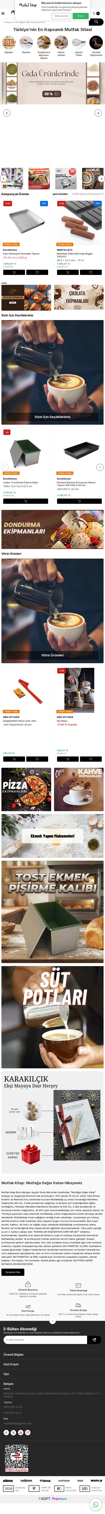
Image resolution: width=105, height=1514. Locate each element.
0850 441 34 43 (13, 1347)
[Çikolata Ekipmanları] (96, 46)
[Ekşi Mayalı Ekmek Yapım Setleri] (39, 119)
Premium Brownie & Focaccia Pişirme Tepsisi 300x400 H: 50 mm (76, 425)
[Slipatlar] (8, 44)
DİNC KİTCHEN (11, 658)
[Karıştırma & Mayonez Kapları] (43, 47)
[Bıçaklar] (26, 44)
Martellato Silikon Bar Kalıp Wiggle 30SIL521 (75, 196)
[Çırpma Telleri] (78, 46)
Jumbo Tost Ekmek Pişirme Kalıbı (20, 423)
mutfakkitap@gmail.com (17, 1364)
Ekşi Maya (62, 661)
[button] (6, 83)
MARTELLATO (64, 190)
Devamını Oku (13, 1213)
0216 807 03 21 (12, 1353)
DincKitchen (10, 190)
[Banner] (52, 83)
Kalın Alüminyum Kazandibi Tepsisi (21, 194)
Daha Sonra (61, 15)
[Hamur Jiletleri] (61, 46)
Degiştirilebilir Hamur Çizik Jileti (19, 661)
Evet (80, 15)
